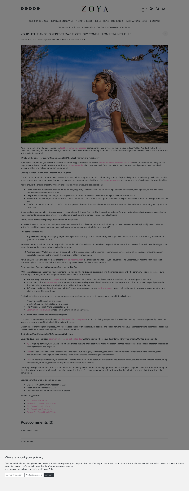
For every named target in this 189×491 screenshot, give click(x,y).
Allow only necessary (14, 475)
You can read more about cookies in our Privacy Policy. (30, 469)
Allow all (48, 475)
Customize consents (34, 475)
